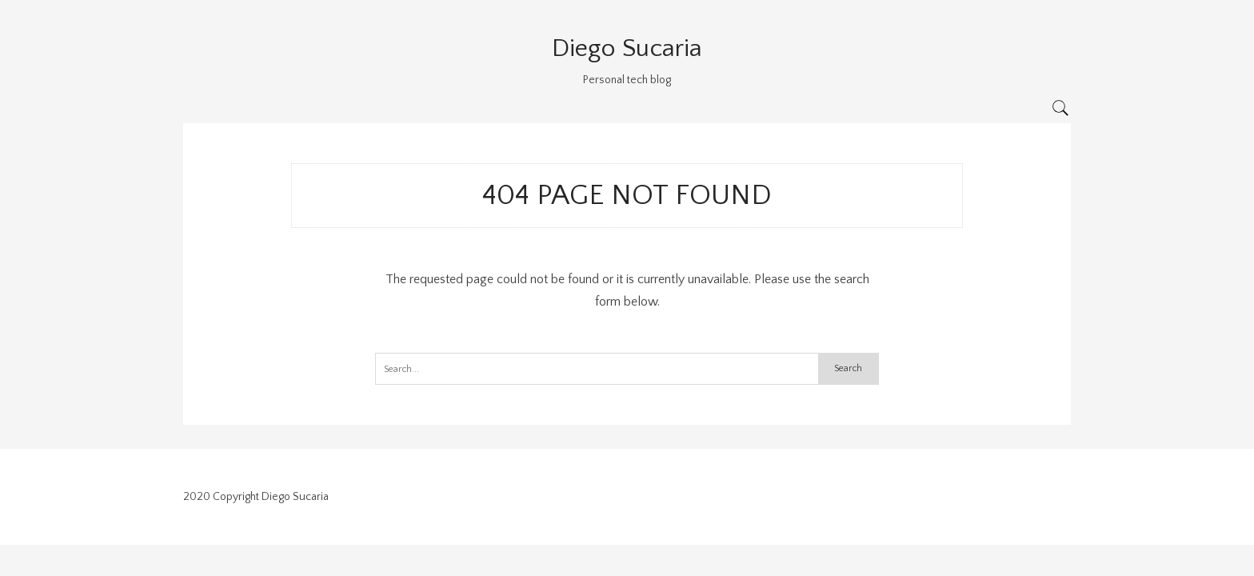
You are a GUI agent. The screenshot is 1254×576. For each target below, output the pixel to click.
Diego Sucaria (627, 48)
